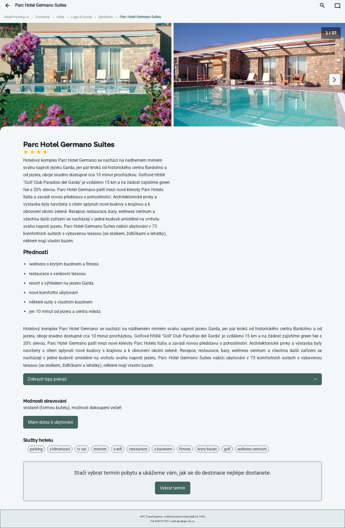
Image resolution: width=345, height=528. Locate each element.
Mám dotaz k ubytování (50, 422)
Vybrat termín (172, 488)
